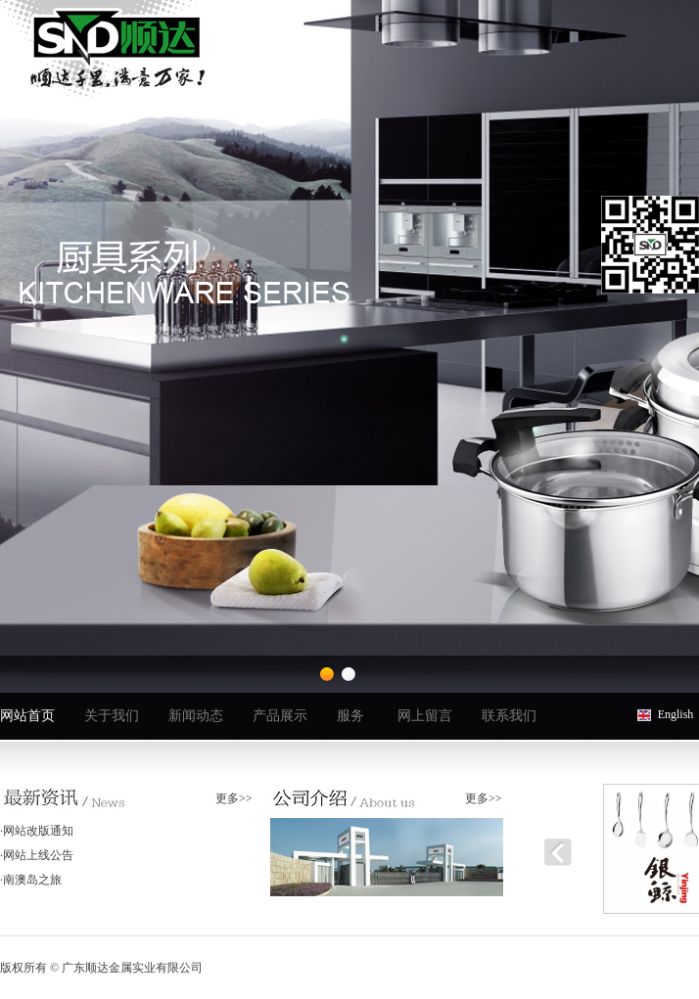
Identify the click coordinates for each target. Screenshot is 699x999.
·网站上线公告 (36, 855)
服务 (350, 715)
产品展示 (280, 715)
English (676, 714)
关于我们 (111, 715)
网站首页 (27, 715)
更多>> (234, 798)
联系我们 (509, 715)
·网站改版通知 (36, 831)
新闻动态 (195, 715)
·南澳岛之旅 (31, 879)
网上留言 (424, 715)
